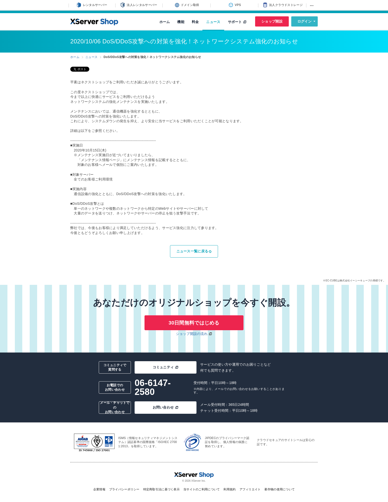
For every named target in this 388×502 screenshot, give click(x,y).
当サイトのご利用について (201, 489)
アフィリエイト (250, 489)
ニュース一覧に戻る (194, 251)
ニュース (213, 22)
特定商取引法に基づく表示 (161, 489)
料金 (195, 22)
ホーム (164, 22)
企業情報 (99, 489)
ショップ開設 (272, 21)
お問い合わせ (166, 407)
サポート (237, 22)
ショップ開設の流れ (192, 334)
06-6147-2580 (153, 387)
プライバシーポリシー (124, 489)
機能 (180, 22)
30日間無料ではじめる (194, 322)
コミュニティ (166, 367)
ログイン (304, 21)
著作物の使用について (279, 489)
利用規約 (229, 489)
